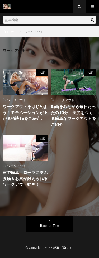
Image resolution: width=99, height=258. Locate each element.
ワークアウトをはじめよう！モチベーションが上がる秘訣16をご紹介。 (25, 112)
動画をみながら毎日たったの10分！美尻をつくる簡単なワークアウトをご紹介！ (73, 115)
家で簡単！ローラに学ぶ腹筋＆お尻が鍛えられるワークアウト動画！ (25, 178)
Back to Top (49, 225)
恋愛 (42, 72)
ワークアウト (16, 99)
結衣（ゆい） (63, 248)
